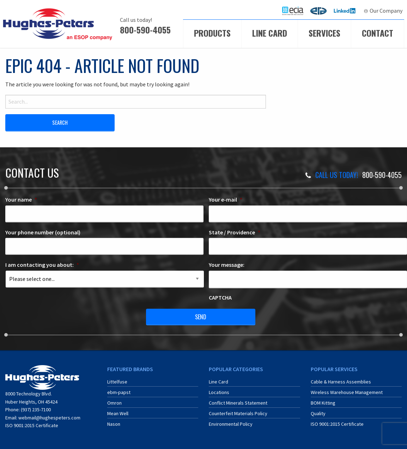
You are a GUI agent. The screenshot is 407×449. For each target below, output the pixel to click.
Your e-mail (225, 199)
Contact (377, 32)
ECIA (296, 10)
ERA (321, 10)
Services (324, 32)
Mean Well (117, 413)
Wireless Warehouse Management (347, 392)
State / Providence (234, 232)
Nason (113, 424)
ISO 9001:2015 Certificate (31, 425)
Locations (219, 392)
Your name (21, 199)
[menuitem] (292, 11)
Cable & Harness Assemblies (341, 382)
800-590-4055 (145, 29)
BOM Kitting (323, 403)
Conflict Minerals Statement (238, 403)
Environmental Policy (231, 424)
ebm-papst (118, 392)
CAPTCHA (220, 297)
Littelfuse (117, 382)
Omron (114, 403)
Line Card (269, 32)
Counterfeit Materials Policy (238, 413)
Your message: (226, 264)
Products (212, 32)
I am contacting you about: (42, 264)
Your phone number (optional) (42, 232)
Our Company (386, 10)
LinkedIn (345, 10)
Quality (318, 413)
